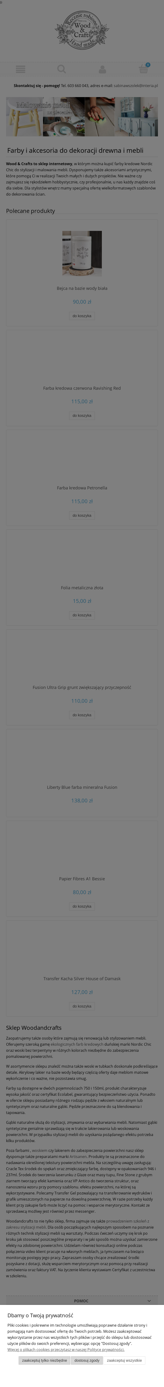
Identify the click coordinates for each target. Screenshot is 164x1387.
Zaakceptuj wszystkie (124, 1360)
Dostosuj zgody (87, 1360)
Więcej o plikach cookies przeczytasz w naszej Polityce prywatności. (66, 1349)
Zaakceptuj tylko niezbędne (44, 1360)
